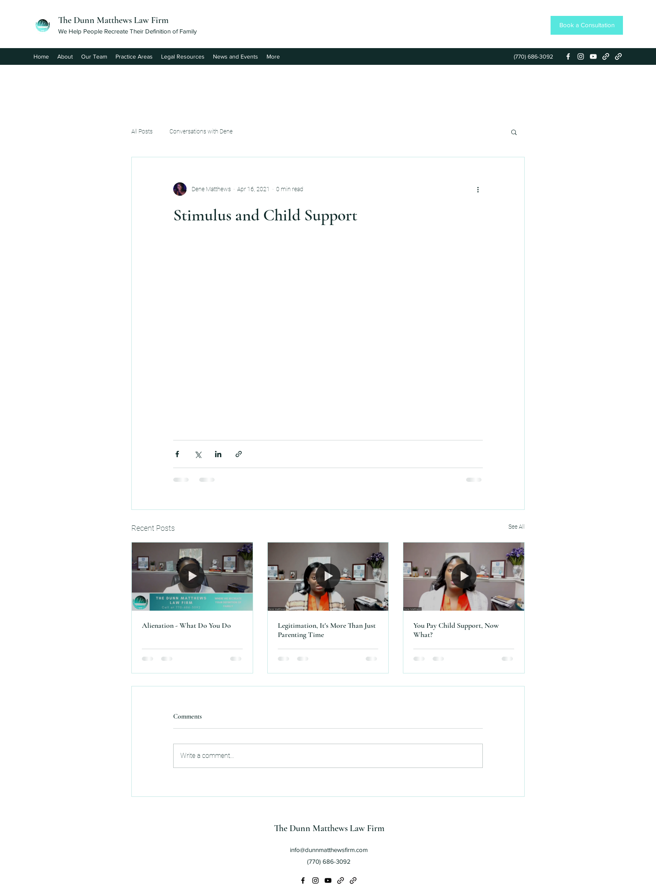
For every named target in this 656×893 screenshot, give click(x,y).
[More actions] (478, 189)
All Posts (142, 131)
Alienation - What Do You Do (186, 625)
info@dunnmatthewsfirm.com (329, 849)
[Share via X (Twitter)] (198, 454)
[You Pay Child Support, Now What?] (463, 576)
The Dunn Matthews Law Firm (113, 20)
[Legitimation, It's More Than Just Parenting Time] (328, 576)
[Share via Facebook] (177, 454)
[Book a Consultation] (587, 25)
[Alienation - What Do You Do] (192, 576)
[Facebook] (568, 56)
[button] (514, 131)
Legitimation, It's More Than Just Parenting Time (327, 630)
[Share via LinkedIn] (218, 454)
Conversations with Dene (201, 131)
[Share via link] (239, 454)
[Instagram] (581, 56)
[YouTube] (593, 56)
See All (516, 526)
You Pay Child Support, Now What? (456, 630)
